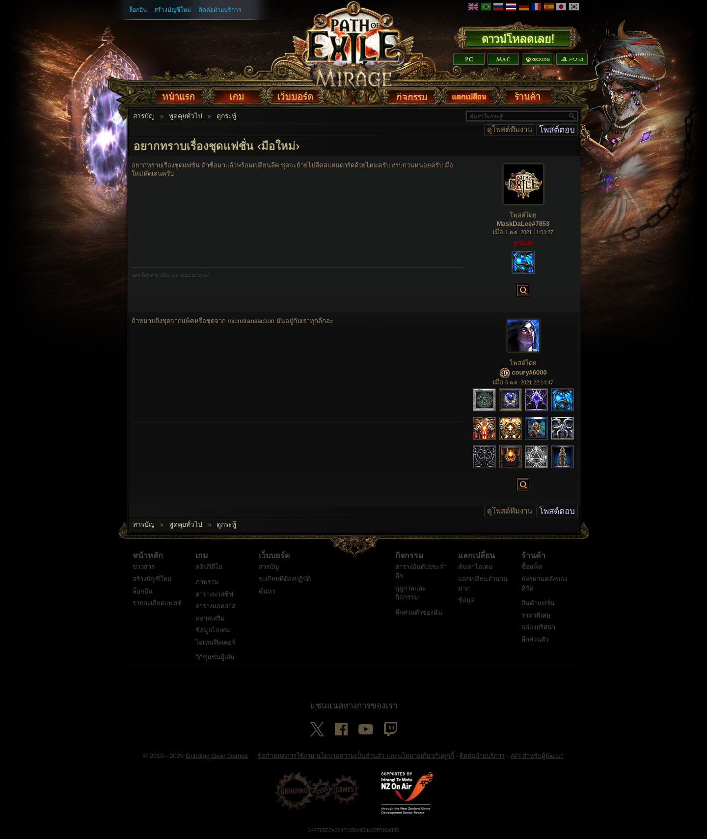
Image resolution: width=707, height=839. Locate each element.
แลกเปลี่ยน (476, 555)
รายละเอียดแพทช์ (157, 603)
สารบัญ (144, 116)
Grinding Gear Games (217, 755)
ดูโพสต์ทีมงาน (509, 130)
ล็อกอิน (138, 9)
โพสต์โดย (523, 215)
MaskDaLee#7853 (523, 223)
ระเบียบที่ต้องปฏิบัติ (285, 579)
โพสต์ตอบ (557, 130)
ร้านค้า (533, 555)
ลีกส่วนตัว (534, 639)
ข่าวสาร (144, 567)
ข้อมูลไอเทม (212, 630)
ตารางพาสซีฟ (214, 594)
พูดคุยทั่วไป (185, 116)
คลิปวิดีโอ (208, 567)
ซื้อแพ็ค (532, 567)
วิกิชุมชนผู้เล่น (215, 657)
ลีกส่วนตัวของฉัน (418, 612)
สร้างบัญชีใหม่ (172, 9)
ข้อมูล (466, 600)
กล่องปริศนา (538, 627)
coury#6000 (529, 372)
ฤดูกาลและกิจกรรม (410, 593)
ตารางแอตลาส (215, 606)
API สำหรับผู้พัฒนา (537, 755)
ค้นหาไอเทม (475, 567)
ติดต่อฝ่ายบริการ (220, 9)
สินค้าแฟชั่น (538, 603)
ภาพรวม (207, 582)
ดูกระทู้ (226, 116)
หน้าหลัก (148, 555)
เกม (201, 555)
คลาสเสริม (210, 618)
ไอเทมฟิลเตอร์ (215, 642)
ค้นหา (267, 591)
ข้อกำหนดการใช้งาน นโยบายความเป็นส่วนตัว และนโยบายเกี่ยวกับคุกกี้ (355, 755)
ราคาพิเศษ (536, 615)
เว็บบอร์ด (274, 555)
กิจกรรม (409, 555)
